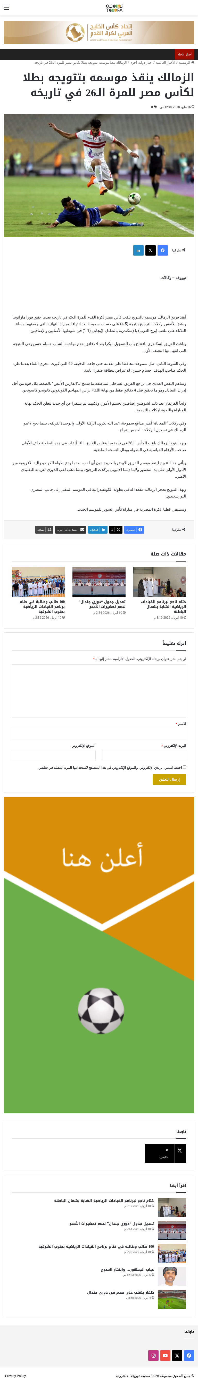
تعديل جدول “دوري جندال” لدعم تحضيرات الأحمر (102, 604)
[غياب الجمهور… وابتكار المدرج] (172, 1270)
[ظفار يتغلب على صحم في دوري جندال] (172, 1293)
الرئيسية (186, 62)
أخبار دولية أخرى (141, 62)
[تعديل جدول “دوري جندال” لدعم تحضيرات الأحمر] (98, 582)
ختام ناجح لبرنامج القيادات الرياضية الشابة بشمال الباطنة (163, 606)
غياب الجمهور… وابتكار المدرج (127, 1263)
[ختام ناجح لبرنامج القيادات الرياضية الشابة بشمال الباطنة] (159, 582)
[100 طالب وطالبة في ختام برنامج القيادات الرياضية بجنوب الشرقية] (38, 582)
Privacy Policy (15, 1370)
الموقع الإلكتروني (83, 746)
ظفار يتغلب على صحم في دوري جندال (120, 1286)
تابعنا (189, 1325)
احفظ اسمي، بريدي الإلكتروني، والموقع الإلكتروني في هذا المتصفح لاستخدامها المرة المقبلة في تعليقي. (109, 768)
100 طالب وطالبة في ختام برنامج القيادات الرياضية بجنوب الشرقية (42, 606)
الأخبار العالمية (165, 62)
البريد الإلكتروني (173, 746)
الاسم (181, 724)
